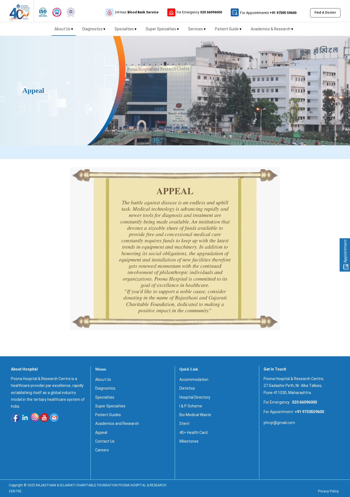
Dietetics (187, 388)
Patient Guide (228, 31)
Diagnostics (94, 31)
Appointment (345, 254)
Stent (184, 423)
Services (196, 31)
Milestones (189, 441)
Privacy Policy (328, 491)
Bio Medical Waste (195, 415)
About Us (64, 31)
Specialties (125, 31)
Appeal (101, 432)
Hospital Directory (194, 397)
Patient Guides (108, 415)
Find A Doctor (325, 12)
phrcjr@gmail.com (279, 422)
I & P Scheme (190, 406)
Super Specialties (162, 31)
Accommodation (193, 379)
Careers (102, 450)
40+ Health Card (193, 432)
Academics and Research (117, 423)
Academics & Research (272, 31)
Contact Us (105, 441)
